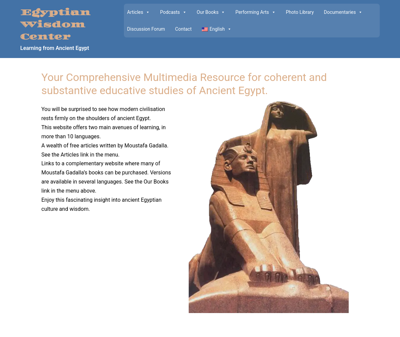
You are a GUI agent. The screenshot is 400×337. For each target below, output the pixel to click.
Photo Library (300, 12)
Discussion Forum (146, 29)
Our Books (211, 12)
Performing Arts (255, 12)
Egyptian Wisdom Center (55, 25)
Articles (138, 12)
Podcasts (173, 12)
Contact (183, 29)
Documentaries (343, 12)
